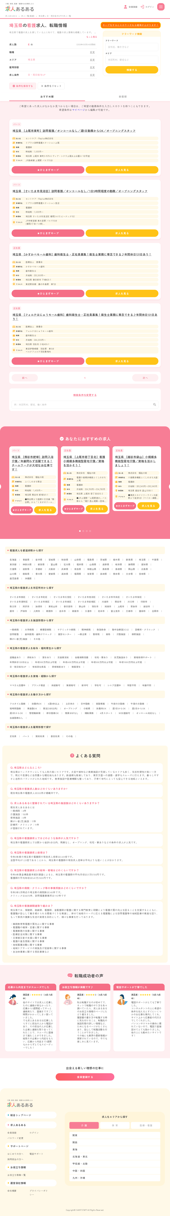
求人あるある (11, 16)
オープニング (71, 709)
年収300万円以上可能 (47, 663)
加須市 (39, 608)
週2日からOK (140, 709)
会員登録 (12, 1131)
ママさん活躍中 (18, 686)
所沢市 (26, 608)
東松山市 (53, 608)
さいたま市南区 (42, 603)
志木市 (63, 613)
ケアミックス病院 (67, 631)
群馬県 (130, 562)
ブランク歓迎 (39, 686)
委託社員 (55, 737)
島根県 (119, 571)
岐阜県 (119, 566)
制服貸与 (77, 668)
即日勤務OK (53, 714)
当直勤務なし (16, 718)
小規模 (87, 709)
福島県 (91, 562)
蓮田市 (143, 613)
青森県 (26, 562)
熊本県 (117, 576)
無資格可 (71, 686)
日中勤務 (86, 705)
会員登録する (85, 1075)
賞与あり (47, 659)
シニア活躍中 (115, 686)
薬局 (109, 636)
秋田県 (65, 562)
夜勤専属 (101, 705)
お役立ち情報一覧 (16, 1173)
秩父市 (13, 608)
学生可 (99, 686)
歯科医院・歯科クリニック (39, 636)
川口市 (132, 603)
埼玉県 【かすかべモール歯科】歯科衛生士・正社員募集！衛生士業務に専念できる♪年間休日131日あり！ (82, 254)
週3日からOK (16, 714)
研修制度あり (59, 668)
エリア (108, 53)
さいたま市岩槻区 (88, 603)
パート (26, 737)
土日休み (70, 705)
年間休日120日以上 (19, 663)
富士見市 (116, 613)
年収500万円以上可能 (104, 663)
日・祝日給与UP (18, 668)
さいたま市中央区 (112, 599)
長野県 (106, 566)
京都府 (39, 571)
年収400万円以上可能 (75, 663)
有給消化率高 (39, 668)
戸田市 (24, 613)
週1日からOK (121, 709)
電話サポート (36, 1152)
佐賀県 (91, 576)
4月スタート (107, 714)
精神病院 (87, 631)
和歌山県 (92, 571)
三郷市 (130, 613)
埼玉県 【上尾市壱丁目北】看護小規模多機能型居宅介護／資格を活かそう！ (84, 463)
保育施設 (137, 636)
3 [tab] (86, 533)
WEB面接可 (126, 714)
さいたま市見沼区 (88, 599)
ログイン (34, 1131)
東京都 (13, 566)
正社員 (13, 737)
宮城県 (52, 562)
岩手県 (39, 562)
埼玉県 (143, 562)
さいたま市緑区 (64, 603)
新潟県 (41, 566)
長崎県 (104, 576)
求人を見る (122, 170)
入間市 (37, 613)
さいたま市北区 (40, 599)
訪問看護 (14, 636)
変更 (92, 52)
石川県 (67, 566)
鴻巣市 (109, 608)
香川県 (39, 576)
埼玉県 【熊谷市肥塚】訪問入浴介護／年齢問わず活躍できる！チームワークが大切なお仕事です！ (33, 465)
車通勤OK (32, 709)
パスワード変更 (15, 1136)
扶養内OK (37, 705)
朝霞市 (50, 613)
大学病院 (29, 631)
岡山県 (132, 571)
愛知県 (145, 566)
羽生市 (96, 608)
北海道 (13, 562)
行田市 (145, 603)
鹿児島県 (14, 580)
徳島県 (26, 576)
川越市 (106, 603)
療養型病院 (46, 631)
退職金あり (15, 659)
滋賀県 (26, 571)
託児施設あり (122, 659)
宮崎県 (143, 576)
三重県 (13, 571)
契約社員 (40, 737)
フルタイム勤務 (18, 705)
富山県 (54, 566)
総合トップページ (20, 1113)
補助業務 (90, 714)
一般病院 (14, 631)
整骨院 (97, 636)
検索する (132, 70)
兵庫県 (65, 571)
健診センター (65, 636)
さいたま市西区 (18, 599)
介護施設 (122, 636)
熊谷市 (119, 603)
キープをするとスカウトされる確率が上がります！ (131, 25)
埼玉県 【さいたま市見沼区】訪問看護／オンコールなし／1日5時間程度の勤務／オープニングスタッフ (80, 191)
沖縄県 (28, 580)
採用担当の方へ (15, 1157)
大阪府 (52, 571)
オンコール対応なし (148, 714)
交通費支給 (63, 659)
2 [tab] (83, 533)
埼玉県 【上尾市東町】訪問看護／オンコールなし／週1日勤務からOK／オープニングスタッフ (74, 131)
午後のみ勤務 (139, 705)
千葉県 (156, 562)
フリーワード (111, 40)
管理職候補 (35, 714)
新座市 (76, 613)
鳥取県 (106, 571)
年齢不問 (148, 686)
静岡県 (132, 566)
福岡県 (78, 576)
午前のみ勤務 (119, 705)
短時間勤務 (15, 709)
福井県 (80, 566)
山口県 (13, 576)
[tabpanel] (33, 483)
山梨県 (93, 566)
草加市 (135, 608)
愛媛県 (52, 576)
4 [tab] (90, 533)
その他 (37, 640)
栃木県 (117, 562)
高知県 (65, 576)
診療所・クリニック (147, 631)
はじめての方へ (15, 1152)
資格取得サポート (144, 659)
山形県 (78, 562)
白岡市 (156, 613)
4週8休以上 (54, 705)
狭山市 (83, 608)
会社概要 (12, 1189)
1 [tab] (80, 533)
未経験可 (56, 686)
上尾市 (122, 608)
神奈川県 (27, 566)
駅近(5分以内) (51, 709)
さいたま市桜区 (136, 599)
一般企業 (83, 636)
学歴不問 (133, 686)
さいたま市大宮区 (63, 599)
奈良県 (78, 571)
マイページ (78, 110)
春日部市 (68, 608)
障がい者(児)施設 (19, 640)
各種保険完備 (82, 659)
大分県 (130, 576)
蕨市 (12, 613)
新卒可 (86, 686)
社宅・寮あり (102, 659)
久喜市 (89, 613)
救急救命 (102, 631)
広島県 (145, 571)
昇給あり (31, 659)
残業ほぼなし (72, 714)
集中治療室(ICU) (121, 631)
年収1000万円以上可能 (132, 663)
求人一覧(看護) (27, 16)
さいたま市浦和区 (19, 603)
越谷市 (148, 608)
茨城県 (104, 562)
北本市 (102, 613)
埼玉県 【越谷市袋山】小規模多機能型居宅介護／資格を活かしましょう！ (136, 463)
